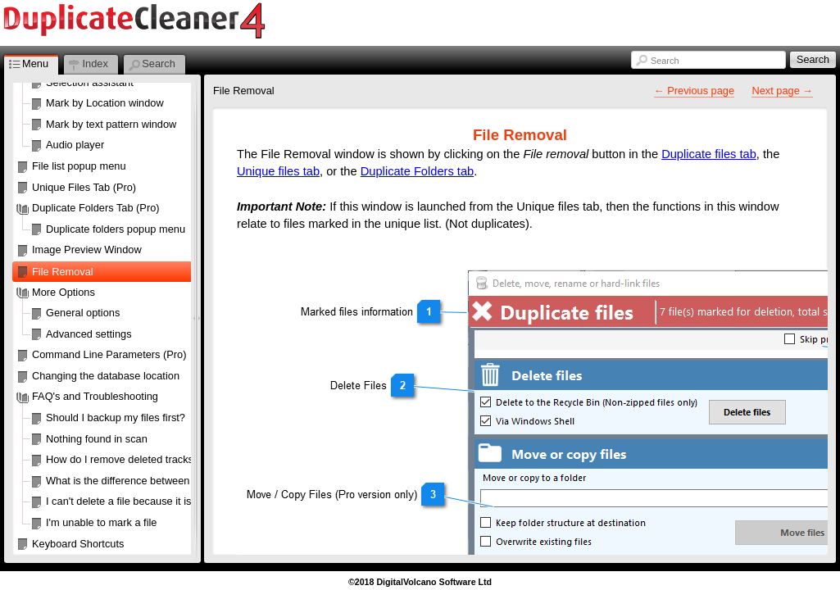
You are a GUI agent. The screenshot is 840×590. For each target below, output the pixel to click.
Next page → (782, 90)
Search (665, 61)
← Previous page (694, 90)
